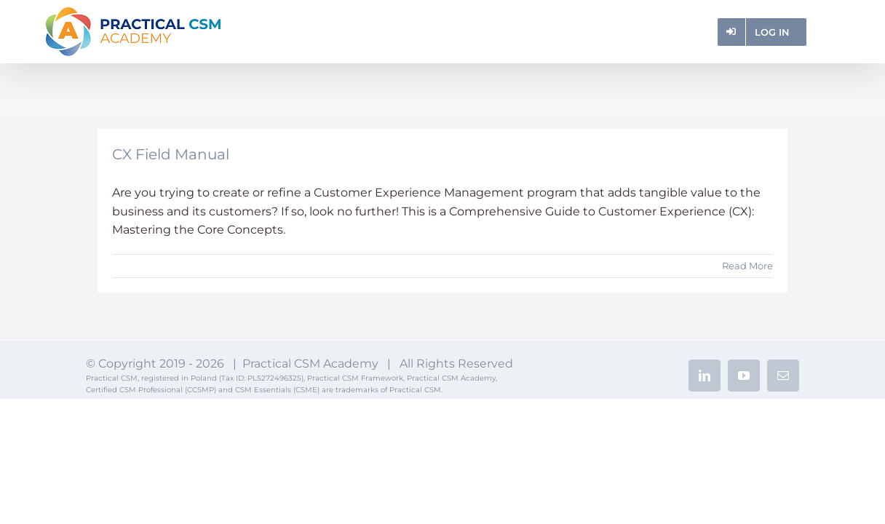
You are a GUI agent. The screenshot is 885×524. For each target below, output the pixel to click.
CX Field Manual (170, 154)
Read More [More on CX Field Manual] (747, 265)
